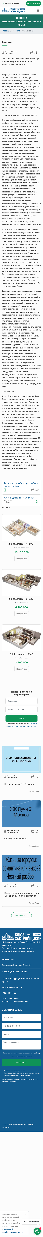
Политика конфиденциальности (15, 1071)
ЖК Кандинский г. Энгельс (19, 497)
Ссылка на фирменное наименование (17, 1075)
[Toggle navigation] (38, 10)
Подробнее (21, 558)
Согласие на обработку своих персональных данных (22, 1073)
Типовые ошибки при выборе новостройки (21, 485)
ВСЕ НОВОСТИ (21, 915)
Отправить (21, 1062)
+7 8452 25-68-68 (12, 3)
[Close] (25, 1214)
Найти (21, 718)
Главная (5, 31)
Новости (16, 31)
